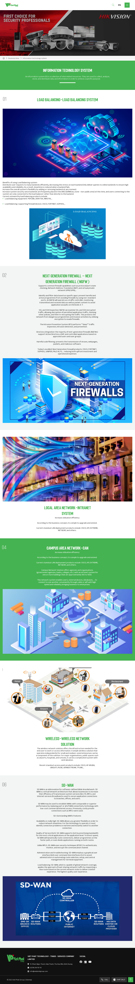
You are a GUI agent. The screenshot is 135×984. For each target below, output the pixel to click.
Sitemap (29, 980)
